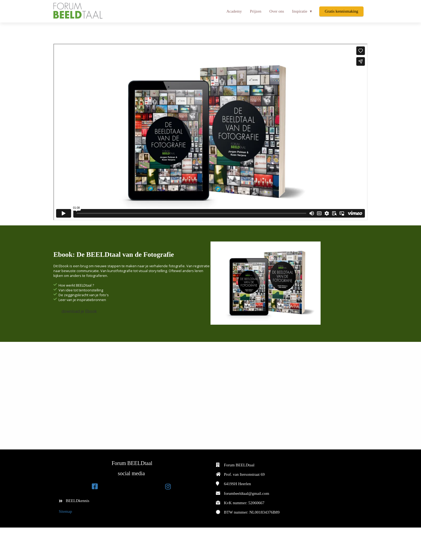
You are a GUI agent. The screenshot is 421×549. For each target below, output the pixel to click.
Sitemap (65, 511)
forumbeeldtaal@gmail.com (246, 493)
